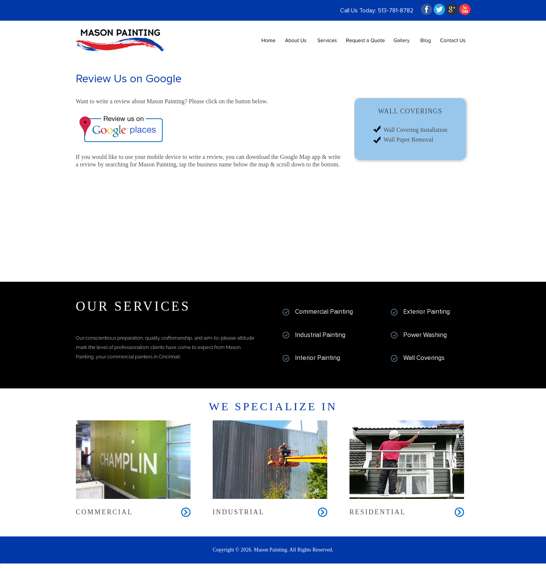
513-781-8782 (395, 11)
